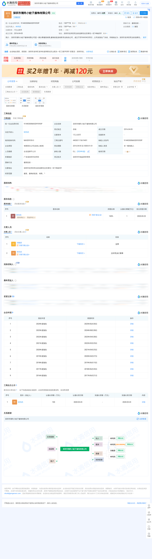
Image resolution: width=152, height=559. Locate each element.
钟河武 (18, 27)
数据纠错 (143, 52)
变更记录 (118, 87)
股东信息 (43, 87)
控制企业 (79, 87)
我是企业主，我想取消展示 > (137, 503)
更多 (74, 23)
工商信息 (19, 87)
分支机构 (25, 92)
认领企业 (111, 52)
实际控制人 (91, 87)
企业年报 (131, 87)
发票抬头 (132, 52)
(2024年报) (81, 151)
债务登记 (122, 52)
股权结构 (31, 87)
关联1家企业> (97, 215)
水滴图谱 (8, 87)
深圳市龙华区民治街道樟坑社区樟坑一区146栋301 (43, 168)
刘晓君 (19, 243)
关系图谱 (47, 92)
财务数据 (36, 92)
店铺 (67, 30)
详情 (132, 324)
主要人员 (56, 87)
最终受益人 (104, 87)
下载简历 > (81, 244)
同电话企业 (82, 23)
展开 (144, 37)
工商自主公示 (11, 92)
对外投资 (68, 87)
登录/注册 (145, 4)
